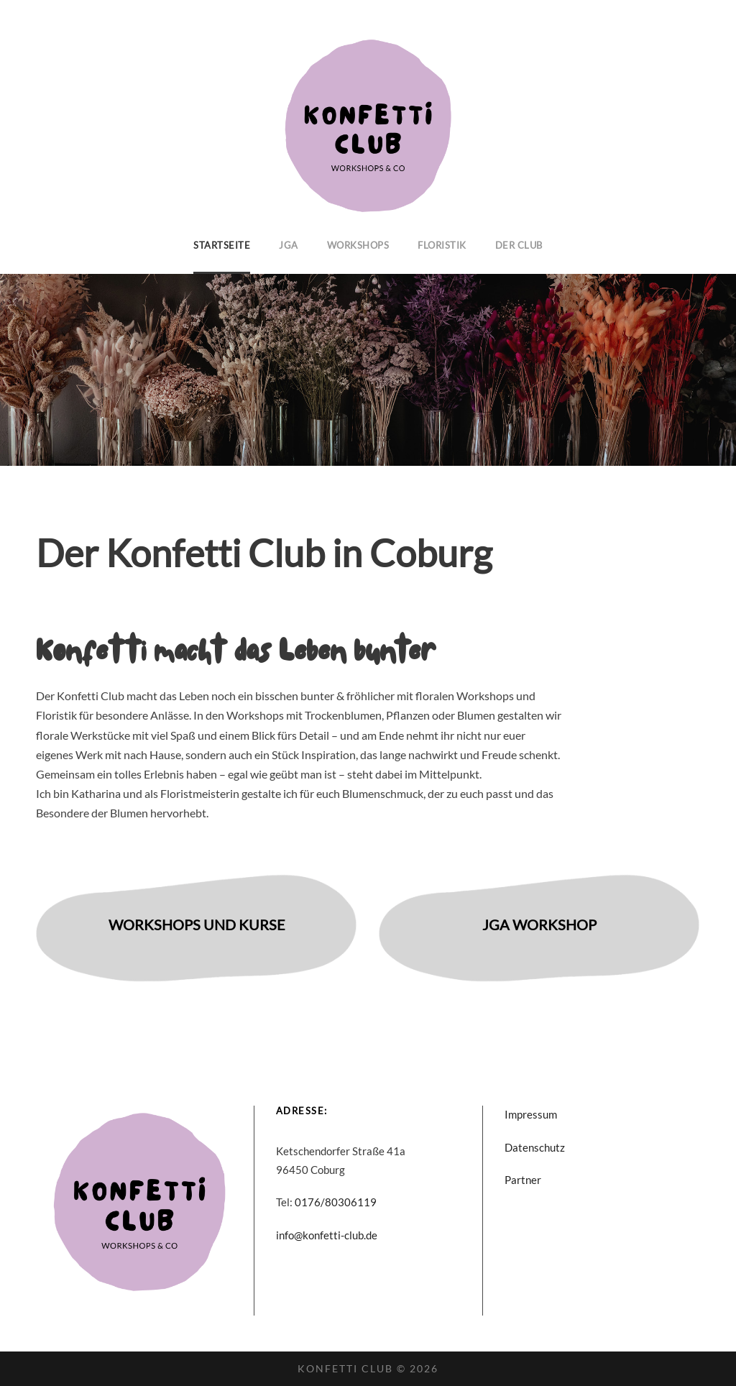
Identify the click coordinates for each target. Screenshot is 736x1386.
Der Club (519, 245)
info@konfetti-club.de (326, 1235)
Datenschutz (535, 1147)
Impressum (531, 1114)
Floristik (442, 245)
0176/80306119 (336, 1201)
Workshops (358, 245)
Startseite (221, 245)
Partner (523, 1179)
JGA (288, 245)
